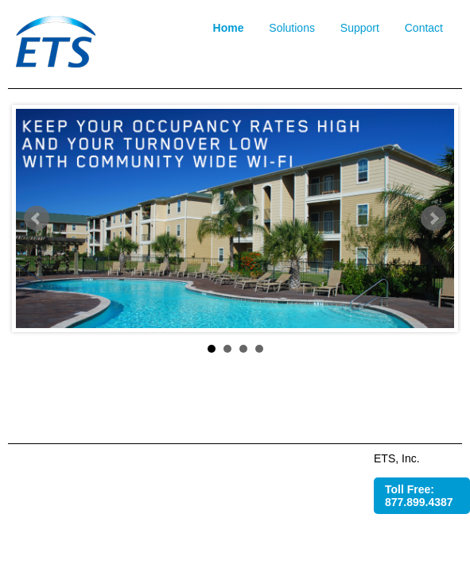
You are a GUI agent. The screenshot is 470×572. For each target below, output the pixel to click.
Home (228, 27)
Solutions (292, 27)
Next (433, 218)
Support (359, 27)
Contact (424, 27)
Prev (36, 218)
